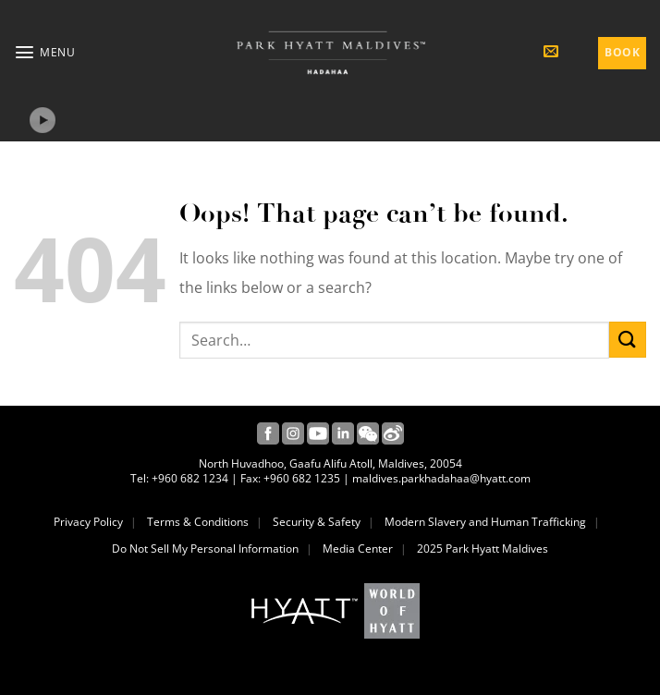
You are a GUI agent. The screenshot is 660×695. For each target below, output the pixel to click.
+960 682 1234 (190, 478)
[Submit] (627, 340)
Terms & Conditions (198, 522)
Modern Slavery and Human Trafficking (485, 522)
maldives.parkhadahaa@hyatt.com (441, 478)
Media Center (358, 549)
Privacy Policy (88, 522)
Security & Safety (317, 522)
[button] (44, 52)
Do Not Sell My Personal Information (205, 549)
